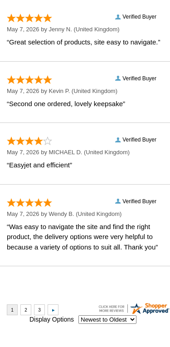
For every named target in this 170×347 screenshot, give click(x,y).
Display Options (51, 319)
